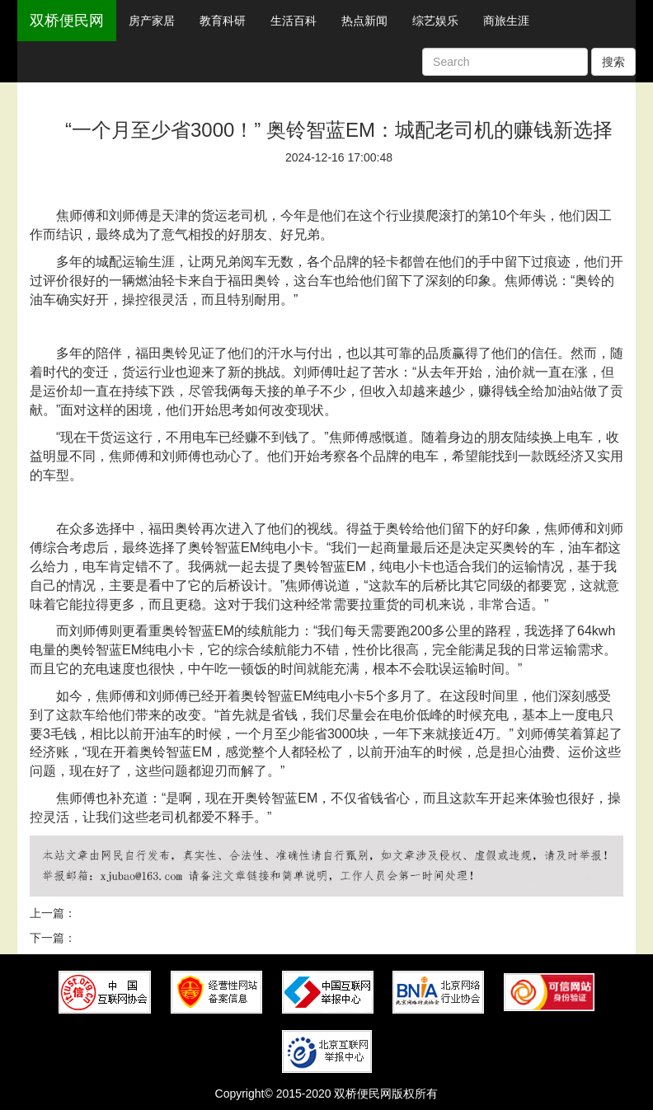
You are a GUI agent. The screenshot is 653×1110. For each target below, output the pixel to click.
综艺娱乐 (435, 20)
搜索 (613, 61)
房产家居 (152, 20)
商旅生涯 (506, 20)
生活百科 (293, 20)
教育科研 (223, 20)
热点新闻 (364, 20)
